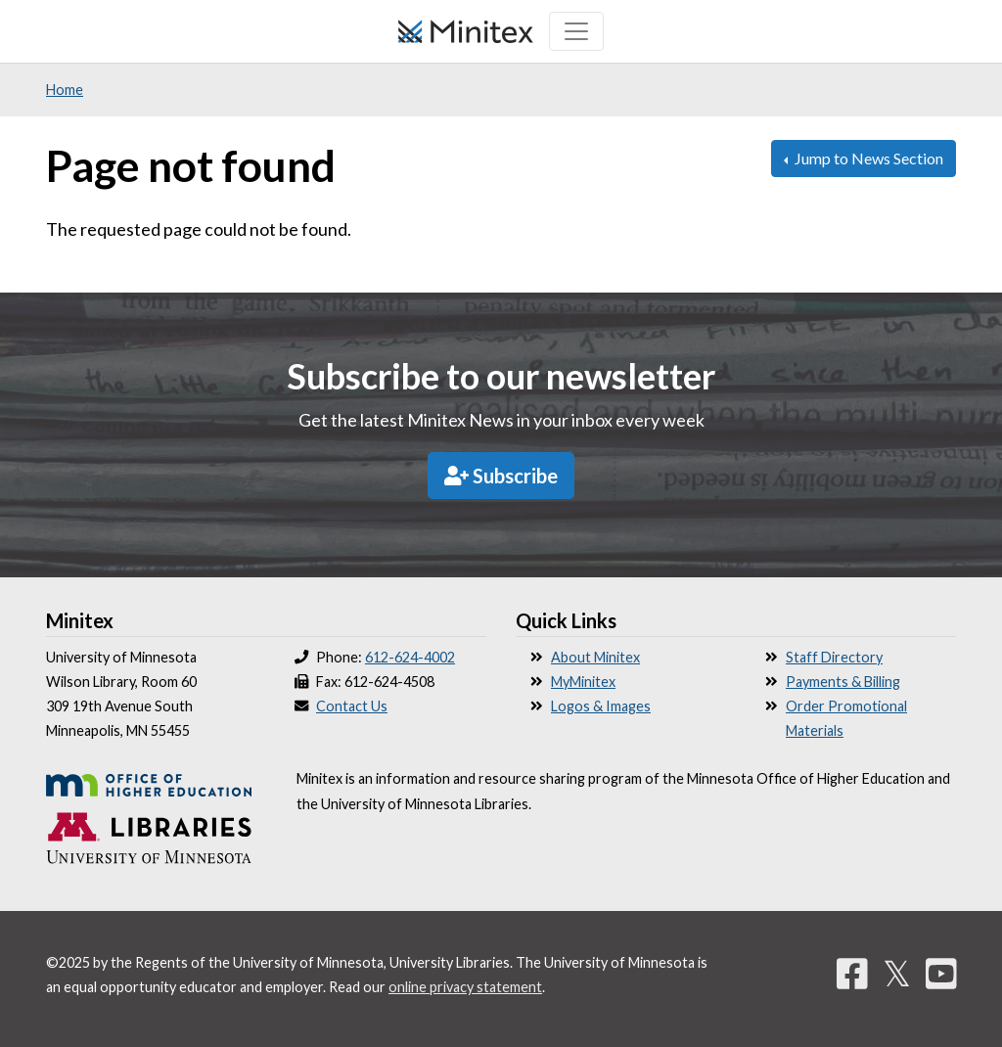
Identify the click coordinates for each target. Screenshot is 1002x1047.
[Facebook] (852, 972)
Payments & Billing (843, 681)
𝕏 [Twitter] (897, 972)
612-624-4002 (410, 657)
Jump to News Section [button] (867, 158)
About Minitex (595, 657)
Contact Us (351, 706)
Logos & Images (601, 706)
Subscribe (501, 475)
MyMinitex (583, 681)
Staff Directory (834, 657)
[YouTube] (941, 972)
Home (64, 89)
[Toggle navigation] (576, 31)
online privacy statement (465, 987)
